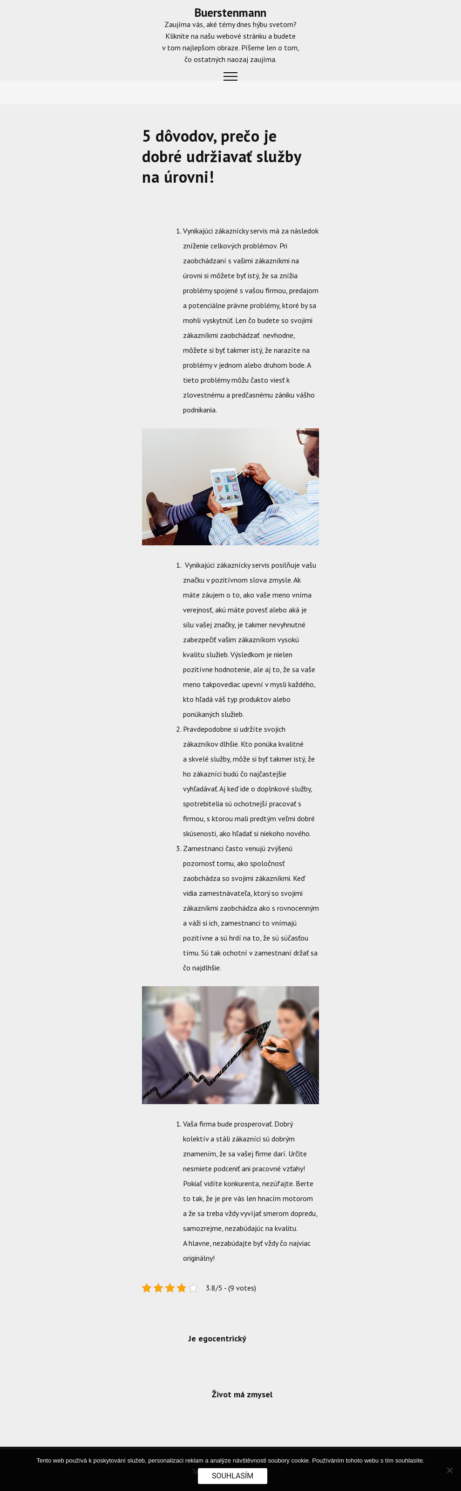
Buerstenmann (230, 12)
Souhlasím (232, 1475)
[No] (449, 1470)
